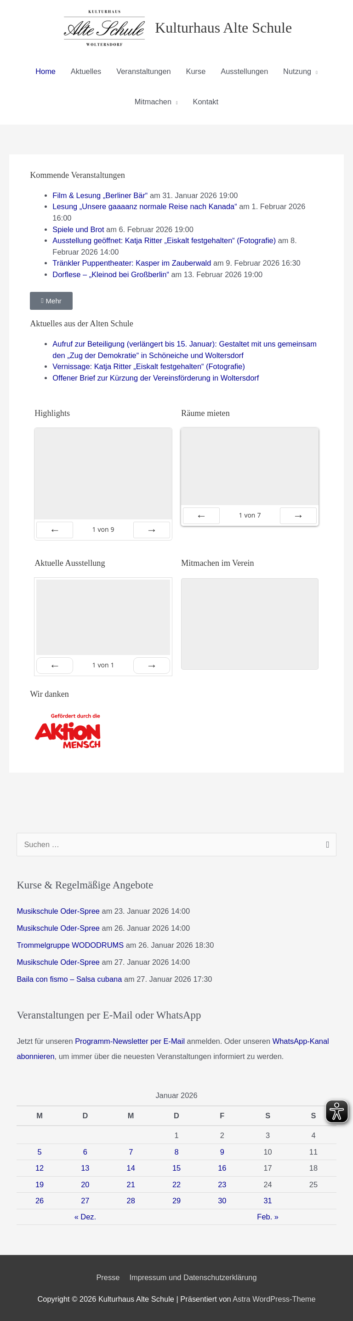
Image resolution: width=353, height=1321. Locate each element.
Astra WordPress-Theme (274, 1299)
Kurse (196, 71)
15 (176, 1168)
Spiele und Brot (78, 229)
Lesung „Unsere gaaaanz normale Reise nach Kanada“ (144, 206)
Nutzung (297, 71)
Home (45, 71)
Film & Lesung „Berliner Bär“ (100, 195)
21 (131, 1184)
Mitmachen (153, 101)
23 (222, 1184)
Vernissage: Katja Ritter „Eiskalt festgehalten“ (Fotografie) (148, 366)
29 (176, 1200)
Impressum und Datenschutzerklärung (192, 1277)
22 (176, 1184)
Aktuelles (86, 71)
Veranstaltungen (143, 71)
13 (85, 1168)
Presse (108, 1277)
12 (39, 1168)
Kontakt (206, 101)
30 (222, 1200)
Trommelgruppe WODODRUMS (70, 945)
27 (85, 1200)
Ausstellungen (244, 71)
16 (222, 1168)
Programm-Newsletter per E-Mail (130, 1041)
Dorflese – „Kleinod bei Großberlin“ (110, 274)
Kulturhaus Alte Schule (223, 28)
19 (39, 1184)
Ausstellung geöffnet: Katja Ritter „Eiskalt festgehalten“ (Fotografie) (164, 240)
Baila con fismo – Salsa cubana (69, 979)
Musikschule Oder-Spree (58, 911)
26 (39, 1200)
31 (268, 1200)
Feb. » (268, 1217)
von (103, 529)
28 (131, 1200)
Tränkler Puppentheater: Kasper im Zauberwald (131, 263)
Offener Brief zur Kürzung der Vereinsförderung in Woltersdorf (155, 378)
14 (131, 1168)
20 (85, 1184)
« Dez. (85, 1217)
